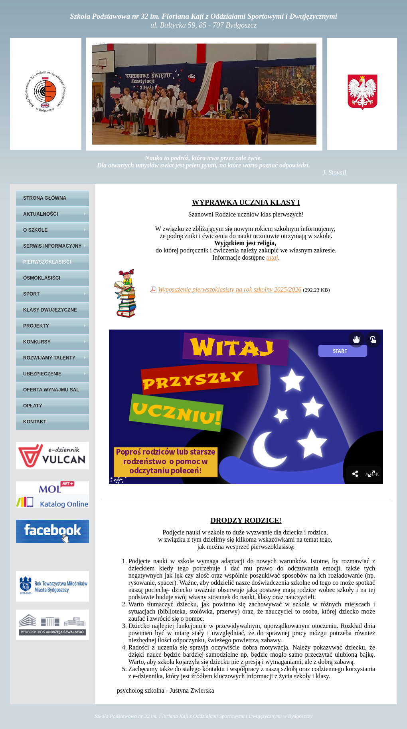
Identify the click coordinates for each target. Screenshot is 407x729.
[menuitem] (371, 473)
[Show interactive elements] (373, 340)
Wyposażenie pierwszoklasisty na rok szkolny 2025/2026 (229, 289)
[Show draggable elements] (356, 340)
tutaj (272, 257)
